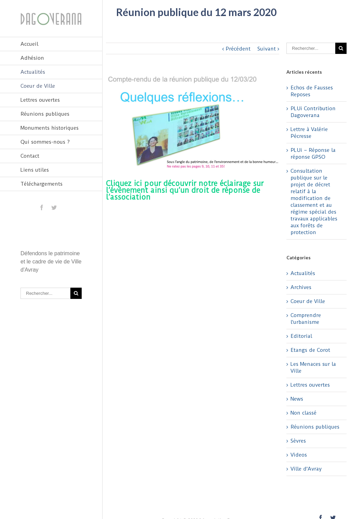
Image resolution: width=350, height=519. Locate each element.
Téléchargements (42, 184)
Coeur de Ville (38, 86)
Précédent (238, 49)
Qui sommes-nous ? (45, 142)
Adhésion (32, 58)
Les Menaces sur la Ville (313, 367)
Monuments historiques (50, 128)
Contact (30, 156)
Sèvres (298, 441)
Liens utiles (35, 170)
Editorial (301, 336)
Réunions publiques (45, 114)
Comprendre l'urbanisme (306, 318)
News (297, 399)
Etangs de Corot (310, 350)
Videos (299, 455)
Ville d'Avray (306, 469)
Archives (301, 287)
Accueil (29, 44)
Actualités (33, 72)
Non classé (304, 413)
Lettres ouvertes (40, 100)
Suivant (266, 49)
